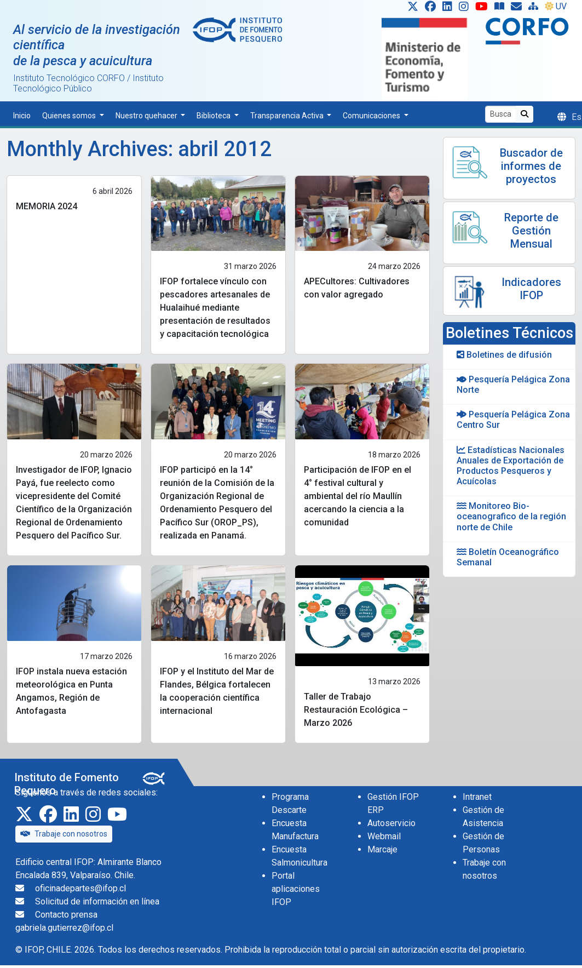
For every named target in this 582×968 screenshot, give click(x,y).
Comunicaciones (372, 115)
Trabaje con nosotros (63, 833)
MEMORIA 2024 (46, 206)
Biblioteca (214, 115)
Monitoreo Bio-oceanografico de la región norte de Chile (511, 516)
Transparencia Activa (287, 115)
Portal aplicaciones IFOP (296, 888)
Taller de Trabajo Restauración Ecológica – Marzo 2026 (356, 709)
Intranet (477, 797)
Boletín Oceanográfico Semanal (508, 557)
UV (556, 6)
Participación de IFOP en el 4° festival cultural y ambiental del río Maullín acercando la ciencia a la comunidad (357, 496)
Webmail (384, 836)
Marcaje (382, 849)
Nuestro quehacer (147, 115)
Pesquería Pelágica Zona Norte (513, 384)
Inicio (22, 115)
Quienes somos (69, 115)
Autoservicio (391, 823)
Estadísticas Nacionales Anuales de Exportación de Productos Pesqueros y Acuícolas (510, 466)
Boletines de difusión (504, 355)
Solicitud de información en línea (97, 901)
